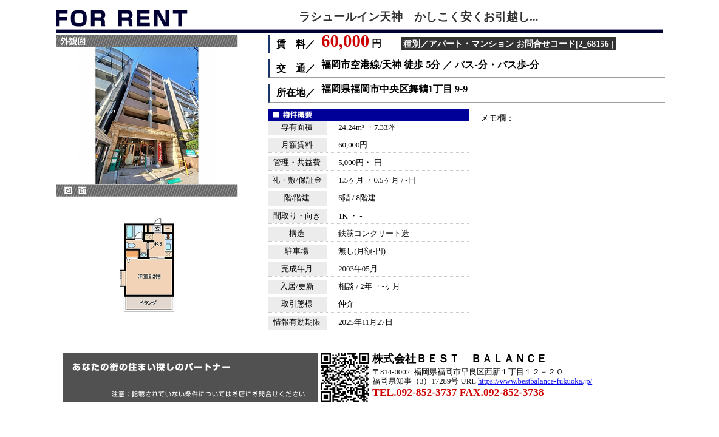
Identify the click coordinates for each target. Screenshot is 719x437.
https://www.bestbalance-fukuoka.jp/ (535, 381)
